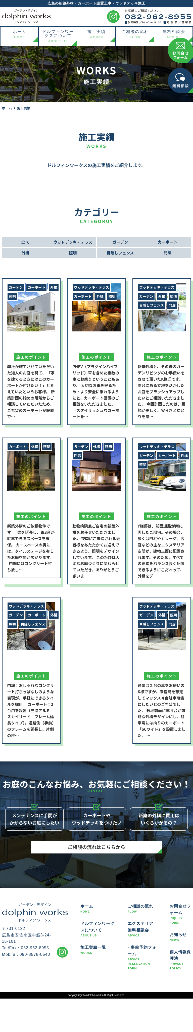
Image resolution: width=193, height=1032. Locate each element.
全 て (25, 242)
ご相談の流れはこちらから (96, 865)
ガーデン (120, 242)
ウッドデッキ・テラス (73, 242)
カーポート (168, 242)
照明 (73, 253)
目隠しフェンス (120, 253)
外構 (25, 253)
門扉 (168, 253)
